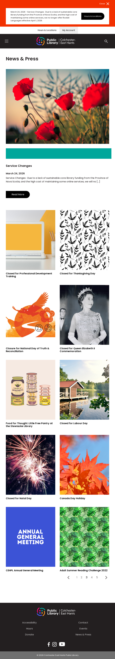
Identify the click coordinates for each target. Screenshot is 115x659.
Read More (18, 194)
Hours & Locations (93, 16)
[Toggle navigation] (6, 41)
